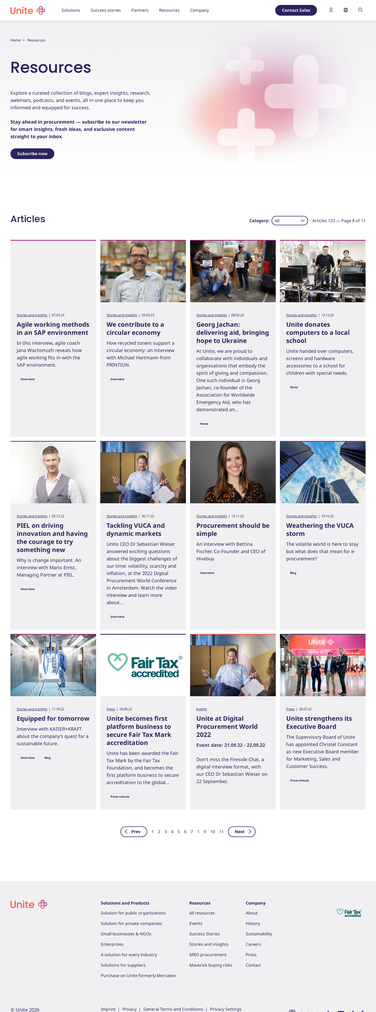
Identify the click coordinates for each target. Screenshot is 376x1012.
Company (256, 903)
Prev (132, 831)
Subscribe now (32, 153)
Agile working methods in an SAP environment (53, 328)
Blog (293, 573)
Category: (259, 220)
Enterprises (112, 944)
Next (243, 831)
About (252, 913)
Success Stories (204, 934)
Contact (253, 965)
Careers (253, 944)
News (204, 424)
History (253, 923)
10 (212, 831)
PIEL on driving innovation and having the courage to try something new (52, 537)
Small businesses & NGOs (126, 934)
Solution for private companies (131, 923)
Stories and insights (32, 315)
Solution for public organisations (133, 913)
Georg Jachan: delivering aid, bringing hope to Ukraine (232, 332)
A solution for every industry (129, 955)
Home (15, 40)
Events (201, 709)
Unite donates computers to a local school (318, 332)
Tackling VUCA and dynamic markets (136, 529)
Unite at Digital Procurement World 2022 (227, 726)
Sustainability (259, 934)
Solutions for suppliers (123, 965)
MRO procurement (208, 955)
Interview (27, 379)
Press (111, 709)
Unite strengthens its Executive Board (319, 722)
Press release (120, 796)
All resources (202, 913)
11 (221, 831)
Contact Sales (296, 10)
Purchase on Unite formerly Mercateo (138, 975)
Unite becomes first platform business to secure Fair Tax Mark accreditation (139, 730)
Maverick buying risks (210, 965)
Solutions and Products (125, 903)
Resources (199, 903)
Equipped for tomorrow (53, 718)
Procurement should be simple (232, 529)
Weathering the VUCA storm (320, 529)
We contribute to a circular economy (135, 328)
